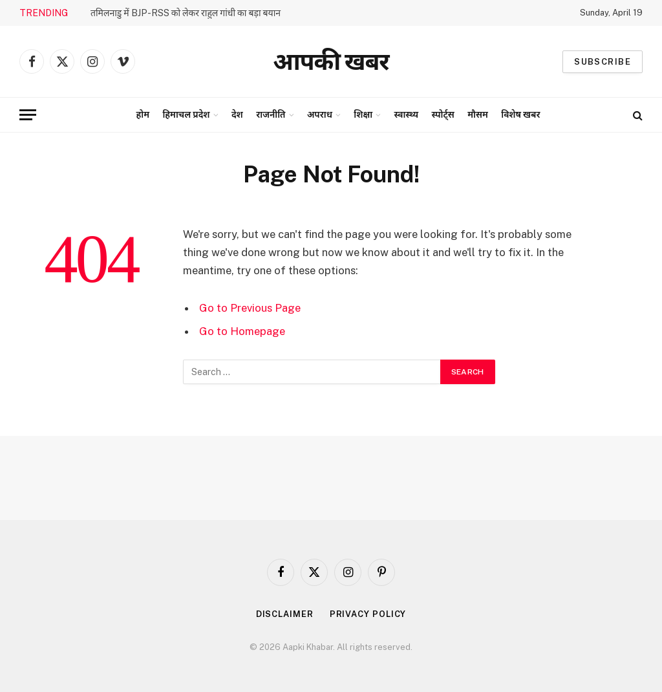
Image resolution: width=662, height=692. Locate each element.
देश (237, 114)
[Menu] (27, 114)
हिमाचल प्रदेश (185, 114)
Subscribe (602, 62)
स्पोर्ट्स (442, 114)
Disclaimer (285, 614)
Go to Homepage (242, 331)
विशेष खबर (520, 114)
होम (143, 114)
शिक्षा (363, 114)
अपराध (319, 114)
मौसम (477, 114)
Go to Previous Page (250, 307)
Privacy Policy (368, 614)
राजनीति (270, 114)
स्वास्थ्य (406, 114)
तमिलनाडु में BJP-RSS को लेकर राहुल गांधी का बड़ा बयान (186, 13)
